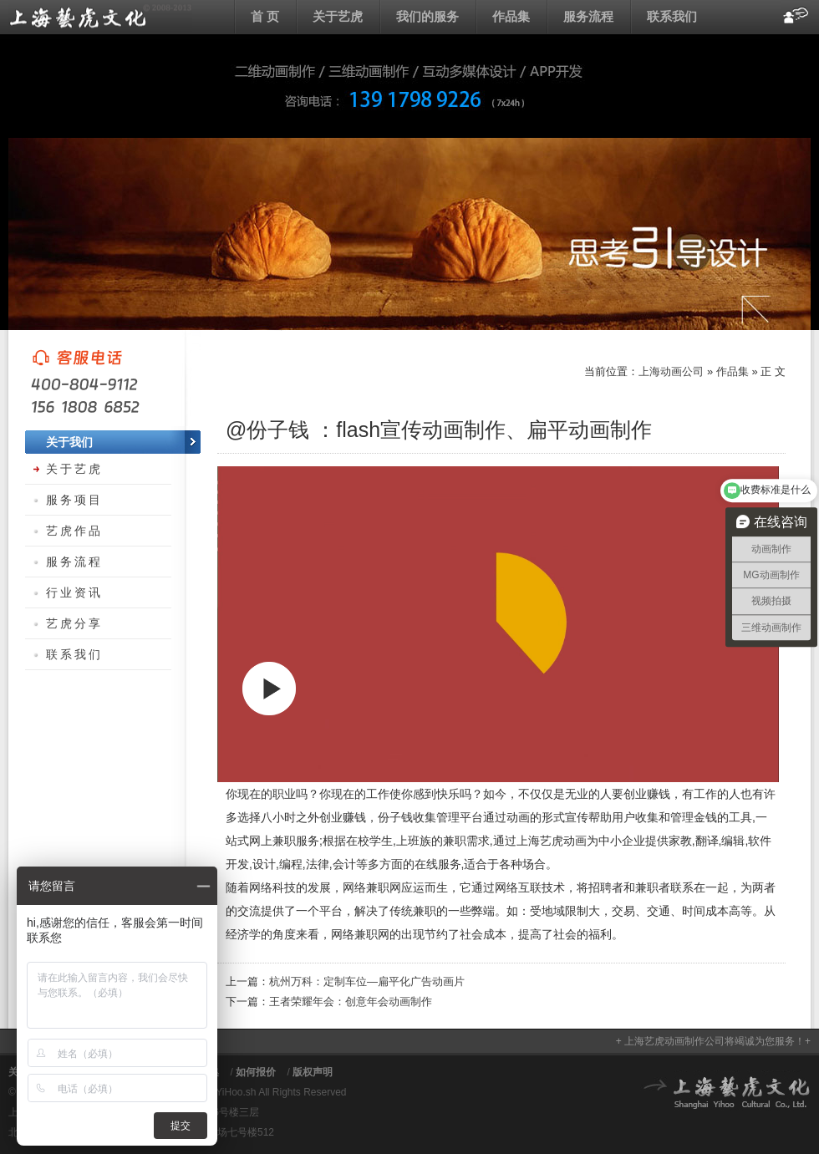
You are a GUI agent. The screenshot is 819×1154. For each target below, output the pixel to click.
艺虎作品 (74, 530)
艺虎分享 (74, 623)
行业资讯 (74, 592)
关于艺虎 (338, 16)
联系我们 (672, 16)
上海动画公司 (100, 16)
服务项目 (74, 499)
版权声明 (312, 1072)
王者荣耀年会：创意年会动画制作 (350, 1001)
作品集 (511, 16)
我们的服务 (427, 16)
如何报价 (256, 1072)
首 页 (265, 16)
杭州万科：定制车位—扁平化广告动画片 (367, 981)
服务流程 (588, 16)
